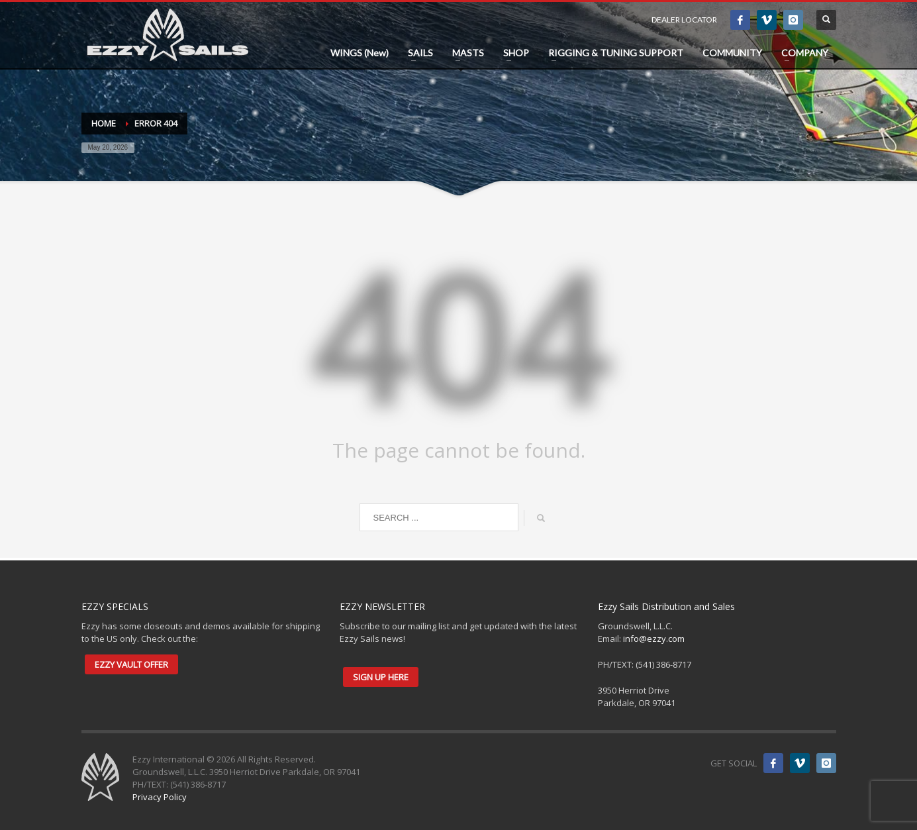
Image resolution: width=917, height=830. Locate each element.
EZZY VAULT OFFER (131, 664)
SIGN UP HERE (381, 677)
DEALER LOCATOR (684, 20)
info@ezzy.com (654, 639)
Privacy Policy (159, 797)
